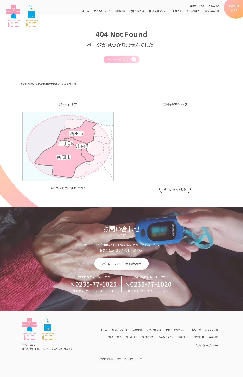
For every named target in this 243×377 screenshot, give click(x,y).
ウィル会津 (159, 331)
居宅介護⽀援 (136, 11)
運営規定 (213, 338)
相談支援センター (158, 11)
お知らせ (177, 11)
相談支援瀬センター (193, 324)
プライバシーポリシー (206, 346)
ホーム (85, 11)
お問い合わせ (212, 11)
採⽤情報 (213, 331)
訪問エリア (214, 5)
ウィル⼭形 (142, 331)
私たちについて (102, 11)
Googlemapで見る (175, 189)
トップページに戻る (118, 59)
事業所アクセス (197, 5)
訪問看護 (120, 11)
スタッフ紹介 (193, 11)
